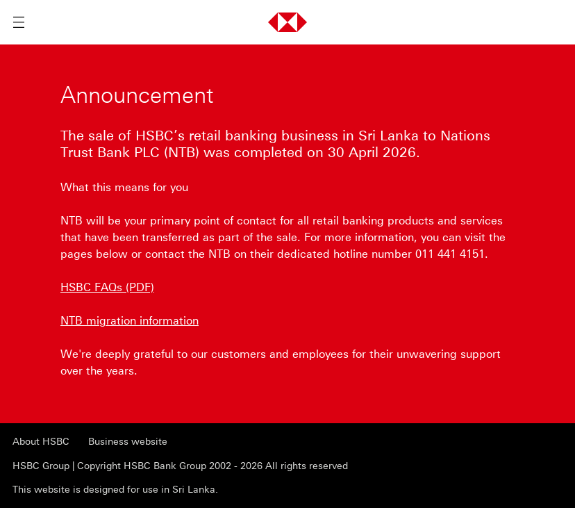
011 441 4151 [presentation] (450, 254)
